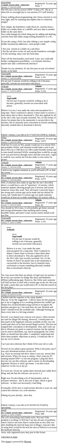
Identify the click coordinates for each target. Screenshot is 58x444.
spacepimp (6, 2)
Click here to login (9, 437)
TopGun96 (6, 74)
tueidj (3, 410)
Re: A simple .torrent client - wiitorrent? (17, 76)
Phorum (27, 441)
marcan (4, 200)
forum (8, 441)
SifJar (3, 137)
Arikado (4, 86)
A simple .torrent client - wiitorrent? (15, 5)
